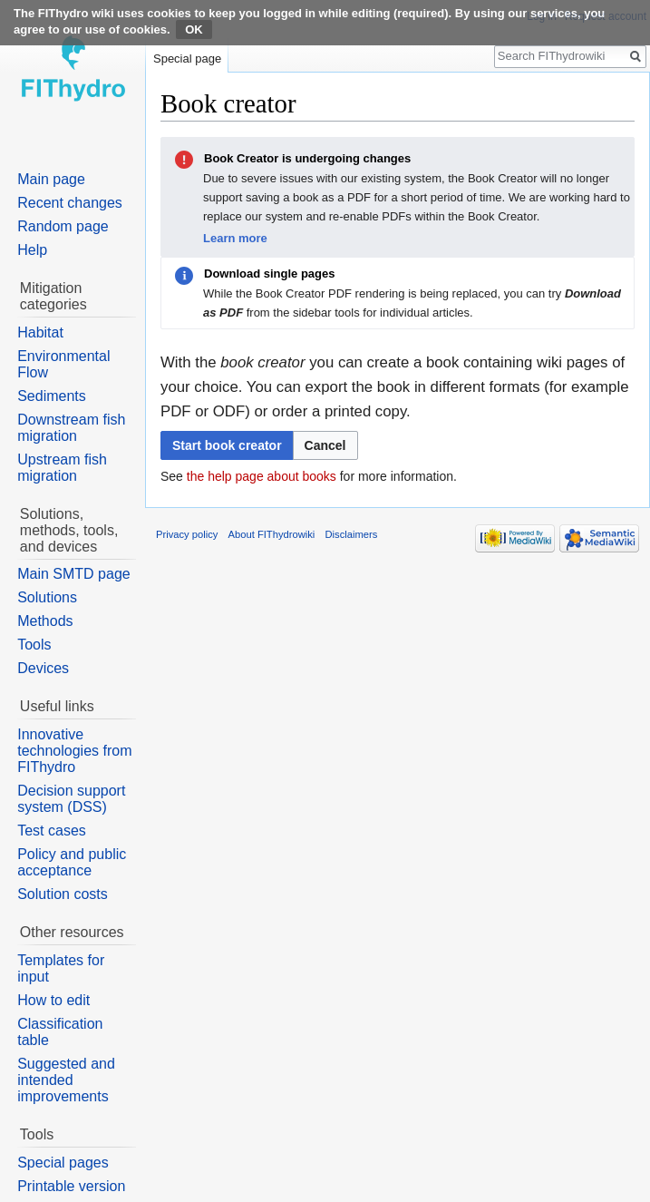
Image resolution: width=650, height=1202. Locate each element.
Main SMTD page (74, 573)
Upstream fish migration (62, 468)
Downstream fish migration (71, 428)
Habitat (40, 332)
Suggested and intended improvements (66, 1080)
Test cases (51, 830)
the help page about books (261, 476)
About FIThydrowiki (271, 534)
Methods (45, 621)
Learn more (235, 238)
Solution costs (62, 894)
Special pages (63, 1162)
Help (32, 250)
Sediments (51, 396)
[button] (325, 445)
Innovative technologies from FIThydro (74, 751)
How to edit (53, 1000)
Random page (63, 226)
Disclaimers (351, 534)
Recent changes (69, 202)
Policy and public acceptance (71, 862)
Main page (51, 179)
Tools (34, 644)
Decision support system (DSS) (71, 799)
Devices (43, 668)
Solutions (47, 597)
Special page (187, 58)
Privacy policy (187, 534)
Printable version (71, 1186)
